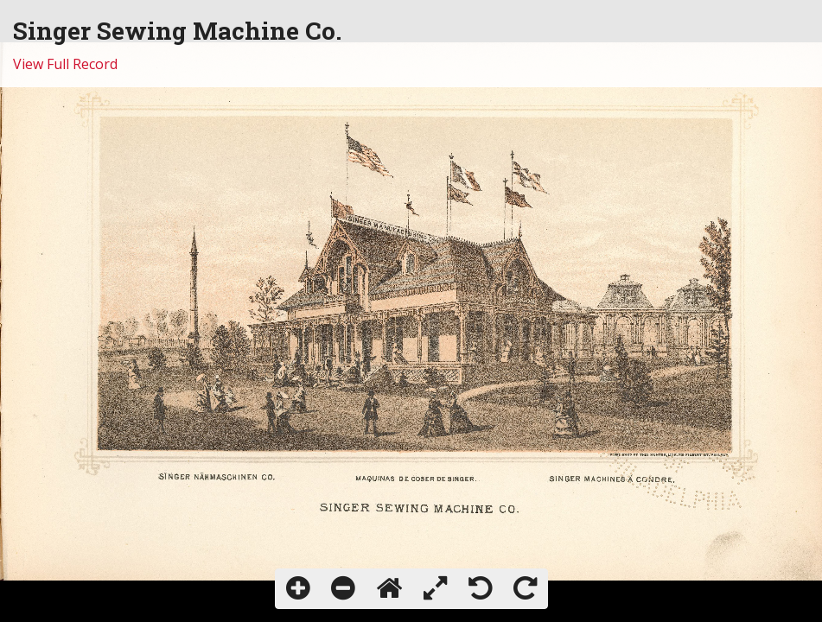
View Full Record (65, 63)
